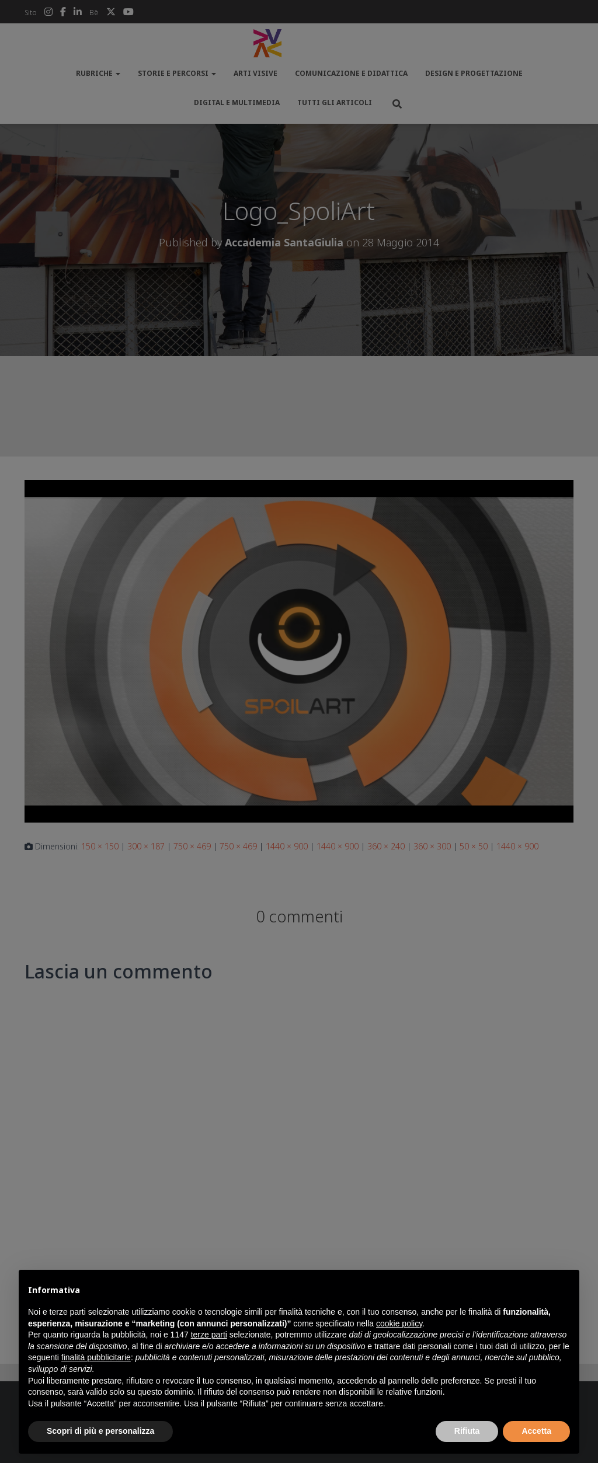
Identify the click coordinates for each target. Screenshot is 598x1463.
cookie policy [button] (399, 1323)
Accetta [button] (536, 1431)
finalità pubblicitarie (96, 1357)
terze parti (209, 1334)
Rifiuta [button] (467, 1431)
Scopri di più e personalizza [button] (100, 1431)
